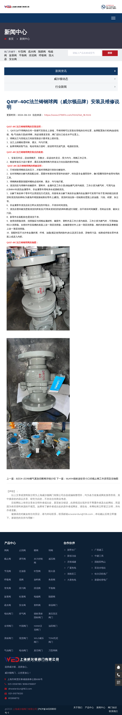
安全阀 (13, 59)
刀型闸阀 (53, 650)
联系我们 (113, 711)
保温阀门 (53, 605)
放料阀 (37, 579)
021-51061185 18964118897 (22, 684)
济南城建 (71, 562)
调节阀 (22, 559)
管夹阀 (7, 588)
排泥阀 (33, 55)
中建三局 (99, 556)
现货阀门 (23, 638)
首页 (11, 38)
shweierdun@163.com (20, 688)
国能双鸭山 (100, 562)
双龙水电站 (100, 568)
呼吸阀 (42, 55)
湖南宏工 (71, 574)
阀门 (54, 134)
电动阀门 (23, 650)
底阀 (21, 579)
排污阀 (22, 588)
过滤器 (22, 571)
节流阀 (7, 571)
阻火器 (52, 571)
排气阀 (22, 613)
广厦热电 (71, 568)
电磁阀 (37, 596)
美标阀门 (8, 638)
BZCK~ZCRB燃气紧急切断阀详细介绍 (36, 478)
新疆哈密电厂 (101, 579)
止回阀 (22, 550)
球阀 (23, 130)
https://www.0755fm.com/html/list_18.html (67, 115)
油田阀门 (53, 626)
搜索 (110, 53)
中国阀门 (23, 626)
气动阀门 (8, 650)
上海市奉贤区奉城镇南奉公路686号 (25, 679)
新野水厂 (71, 550)
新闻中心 (100, 707)
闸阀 (6, 550)
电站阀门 (8, 613)
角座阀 (52, 579)
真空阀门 (38, 650)
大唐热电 (71, 579)
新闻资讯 (61, 71)
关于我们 (77, 707)
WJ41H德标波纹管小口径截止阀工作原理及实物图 (92, 478)
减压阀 (52, 559)
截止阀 (7, 559)
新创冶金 (71, 556)
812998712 (13, 698)
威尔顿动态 (61, 78)
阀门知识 (112, 707)
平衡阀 (23, 55)
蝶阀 (36, 550)
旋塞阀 (13, 55)
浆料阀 (37, 605)
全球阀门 (8, 626)
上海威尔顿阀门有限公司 (25, 709)
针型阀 (22, 51)
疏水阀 (32, 51)
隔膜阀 (42, 51)
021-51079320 (15, 693)
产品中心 (89, 707)
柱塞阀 (22, 596)
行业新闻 (61, 86)
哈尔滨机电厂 (101, 574)
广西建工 (99, 550)
